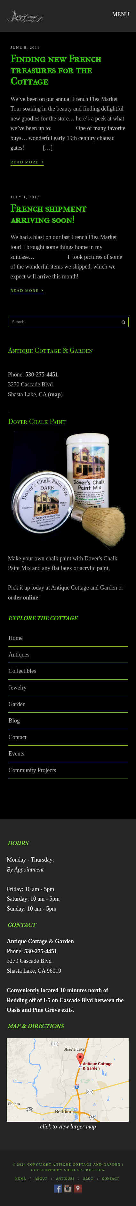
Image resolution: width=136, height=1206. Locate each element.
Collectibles (22, 671)
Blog (14, 720)
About (41, 1178)
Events (16, 753)
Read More (27, 161)
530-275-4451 (41, 374)
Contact (18, 737)
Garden (17, 704)
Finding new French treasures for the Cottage (56, 70)
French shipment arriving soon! (48, 214)
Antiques (19, 654)
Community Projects (32, 770)
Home (16, 638)
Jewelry (18, 687)
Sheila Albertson (84, 1170)
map (55, 394)
